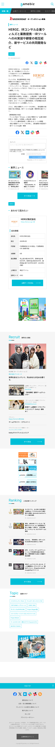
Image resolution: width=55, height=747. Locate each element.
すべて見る (27, 196)
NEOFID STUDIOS (16, 626)
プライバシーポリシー (27, 717)
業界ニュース (14, 24)
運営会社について (27, 700)
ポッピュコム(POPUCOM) (18, 609)
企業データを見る (27, 283)
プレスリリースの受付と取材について (27, 707)
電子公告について (27, 710)
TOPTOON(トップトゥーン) (18, 605)
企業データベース (19, 11)
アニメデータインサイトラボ (34, 601)
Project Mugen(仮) (32, 609)
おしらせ (27, 714)
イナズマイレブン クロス (17, 601)
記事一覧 (5, 11)
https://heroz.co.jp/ (28, 222)
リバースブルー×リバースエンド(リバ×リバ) (23, 613)
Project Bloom (15, 618)
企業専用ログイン (27, 737)
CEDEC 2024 (32, 605)
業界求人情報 (35, 11)
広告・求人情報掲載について (27, 704)
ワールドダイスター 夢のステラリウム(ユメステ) (24, 622)
